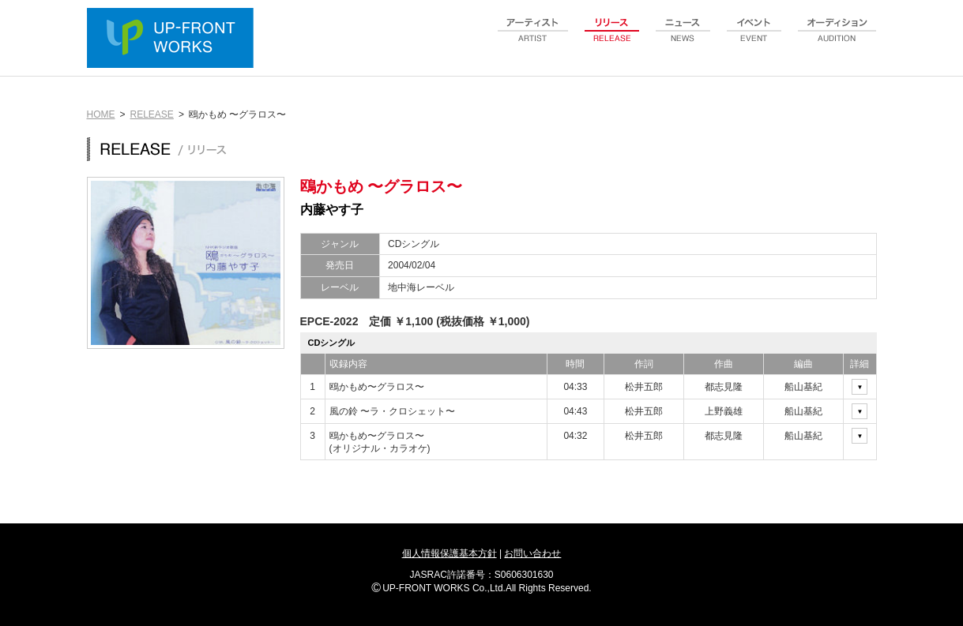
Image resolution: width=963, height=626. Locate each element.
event (754, 39)
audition (837, 39)
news (683, 39)
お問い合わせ (532, 553)
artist (533, 39)
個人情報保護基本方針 (449, 553)
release (612, 39)
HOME (101, 114)
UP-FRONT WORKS (174, 39)
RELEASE (152, 114)
